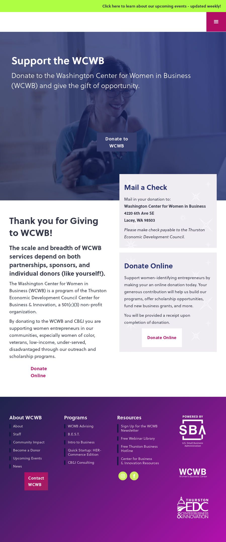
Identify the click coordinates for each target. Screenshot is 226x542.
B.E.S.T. (74, 434)
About (18, 426)
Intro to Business (81, 442)
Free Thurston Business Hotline (139, 448)
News (17, 466)
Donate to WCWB (116, 142)
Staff (17, 434)
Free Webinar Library (138, 438)
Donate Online (39, 372)
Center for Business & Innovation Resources (140, 461)
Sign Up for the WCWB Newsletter (139, 428)
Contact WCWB (36, 481)
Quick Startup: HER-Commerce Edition (84, 452)
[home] (27, 4)
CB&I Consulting (81, 462)
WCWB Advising (81, 426)
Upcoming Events (27, 458)
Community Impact (28, 442)
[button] (216, 22)
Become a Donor (26, 450)
